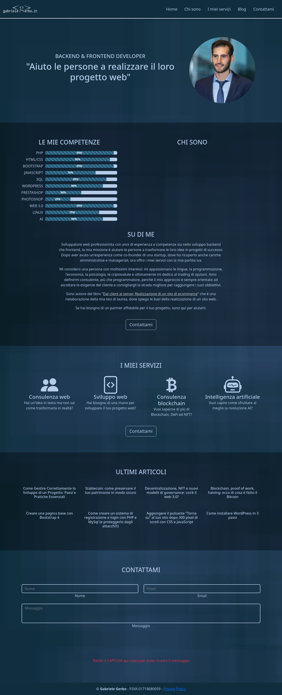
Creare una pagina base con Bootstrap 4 (49, 515)
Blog (242, 9)
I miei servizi (219, 9)
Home (171, 9)
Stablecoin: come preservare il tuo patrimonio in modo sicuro (110, 490)
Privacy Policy (174, 688)
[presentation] (141, 644)
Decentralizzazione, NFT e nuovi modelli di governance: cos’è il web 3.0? (171, 492)
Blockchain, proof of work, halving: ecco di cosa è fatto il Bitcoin (232, 492)
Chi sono (192, 9)
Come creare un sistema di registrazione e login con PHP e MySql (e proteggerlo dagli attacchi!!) (110, 519)
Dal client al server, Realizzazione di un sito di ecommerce (150, 293)
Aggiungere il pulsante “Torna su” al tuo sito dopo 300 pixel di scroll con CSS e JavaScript (171, 517)
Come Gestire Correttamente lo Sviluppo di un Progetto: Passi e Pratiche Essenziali (49, 492)
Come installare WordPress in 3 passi (232, 515)
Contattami (263, 9)
